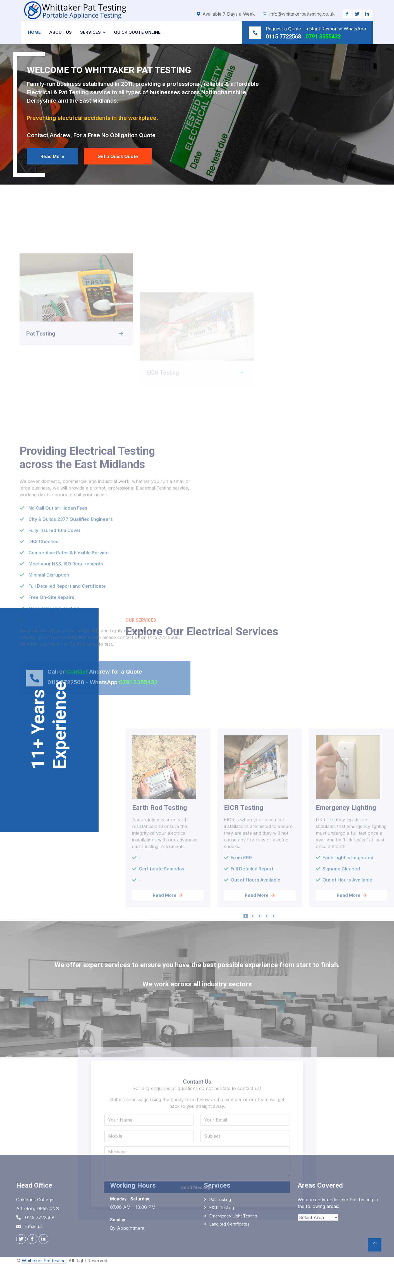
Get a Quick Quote (117, 156)
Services (90, 32)
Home (34, 32)
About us (60, 32)
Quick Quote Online (137, 32)
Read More (52, 156)
